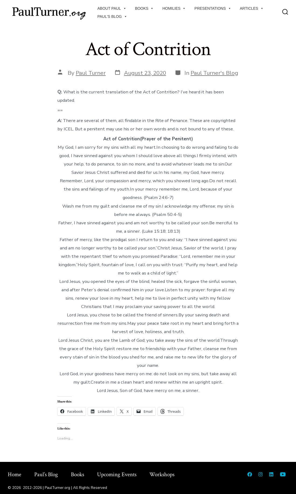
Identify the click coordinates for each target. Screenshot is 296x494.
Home (14, 474)
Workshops (161, 474)
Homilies (174, 8)
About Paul (111, 8)
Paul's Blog (112, 16)
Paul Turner (91, 73)
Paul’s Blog (46, 474)
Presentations (212, 8)
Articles (252, 8)
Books (144, 8)
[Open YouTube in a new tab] (282, 474)
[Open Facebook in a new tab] (249, 474)
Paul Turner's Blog (214, 73)
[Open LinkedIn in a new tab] (271, 474)
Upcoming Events (116, 474)
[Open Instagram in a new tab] (260, 474)
